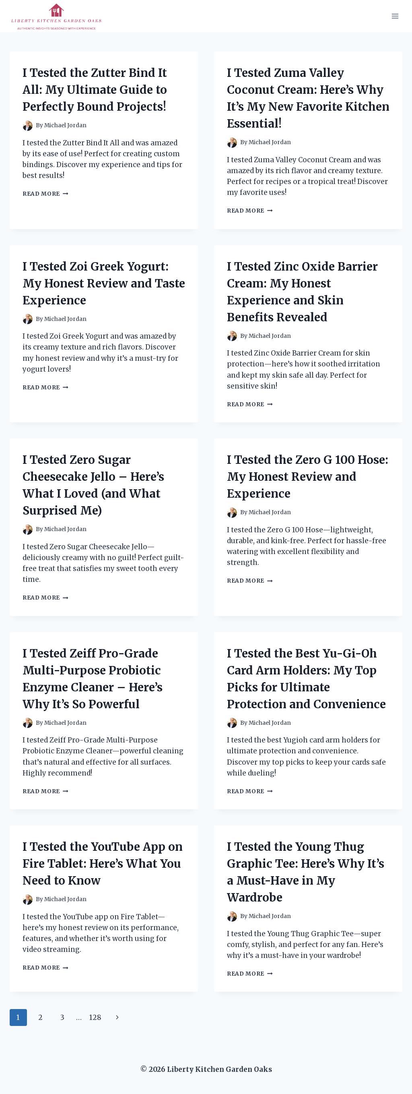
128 (95, 1017)
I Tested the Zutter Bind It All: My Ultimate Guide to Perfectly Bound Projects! (95, 90)
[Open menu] (394, 16)
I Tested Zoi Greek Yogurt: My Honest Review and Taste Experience (104, 283)
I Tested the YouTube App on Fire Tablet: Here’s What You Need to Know (103, 864)
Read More (45, 193)
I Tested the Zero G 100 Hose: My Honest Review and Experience (307, 477)
